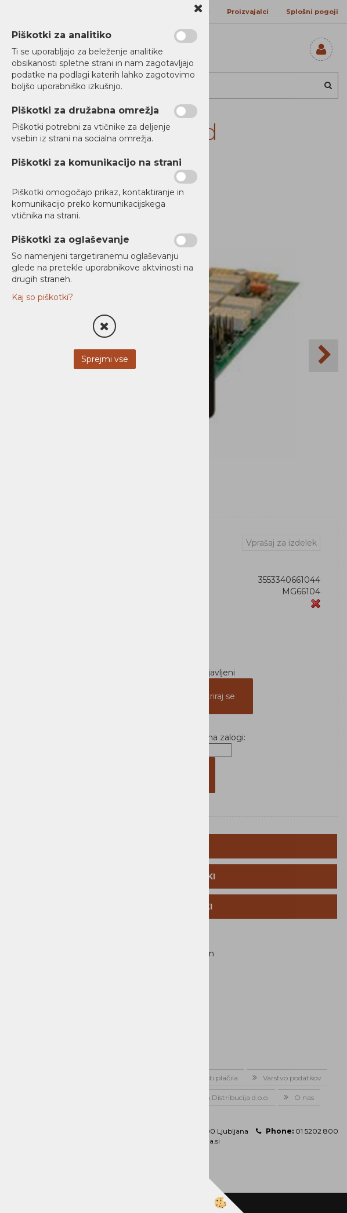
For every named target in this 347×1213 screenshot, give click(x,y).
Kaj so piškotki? (42, 297)
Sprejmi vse (104, 359)
